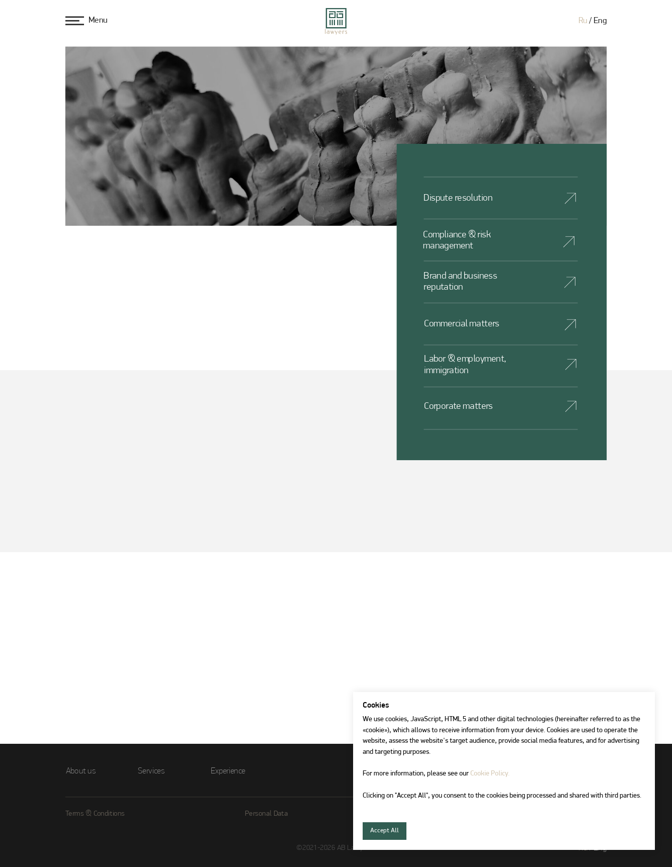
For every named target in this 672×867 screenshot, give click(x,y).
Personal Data (266, 814)
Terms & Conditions (95, 814)
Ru (582, 21)
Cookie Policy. (490, 773)
